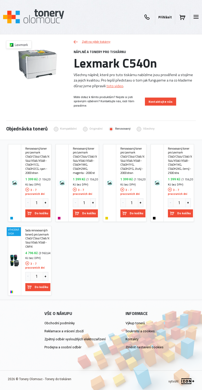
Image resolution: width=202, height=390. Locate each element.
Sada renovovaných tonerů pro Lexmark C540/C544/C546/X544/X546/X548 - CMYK (37, 238)
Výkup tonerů (135, 323)
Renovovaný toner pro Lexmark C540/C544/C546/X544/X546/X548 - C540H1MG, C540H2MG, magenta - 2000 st (85, 160)
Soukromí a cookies (140, 331)
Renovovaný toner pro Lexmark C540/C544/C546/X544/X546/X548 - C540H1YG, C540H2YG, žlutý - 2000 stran (132, 160)
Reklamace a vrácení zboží (64, 331)
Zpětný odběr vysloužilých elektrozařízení (75, 339)
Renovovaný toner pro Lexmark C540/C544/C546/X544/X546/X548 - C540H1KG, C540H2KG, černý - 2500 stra (180, 160)
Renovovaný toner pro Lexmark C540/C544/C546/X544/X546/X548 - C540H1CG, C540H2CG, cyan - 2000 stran (37, 160)
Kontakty (132, 339)
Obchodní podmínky (59, 323)
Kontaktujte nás (160, 101)
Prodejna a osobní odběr (62, 347)
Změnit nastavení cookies (145, 347)
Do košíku (37, 213)
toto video (114, 86)
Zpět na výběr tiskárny (92, 41)
